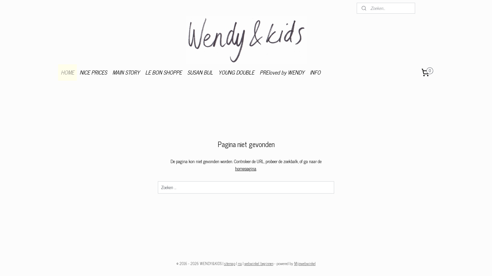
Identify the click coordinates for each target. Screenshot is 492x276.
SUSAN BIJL (200, 72)
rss (240, 263)
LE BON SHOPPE (163, 72)
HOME (67, 72)
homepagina (245, 168)
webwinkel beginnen (258, 263)
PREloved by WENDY (282, 72)
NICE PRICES (93, 72)
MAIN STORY (126, 72)
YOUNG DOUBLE (236, 72)
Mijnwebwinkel (305, 263)
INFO (315, 72)
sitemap (229, 263)
